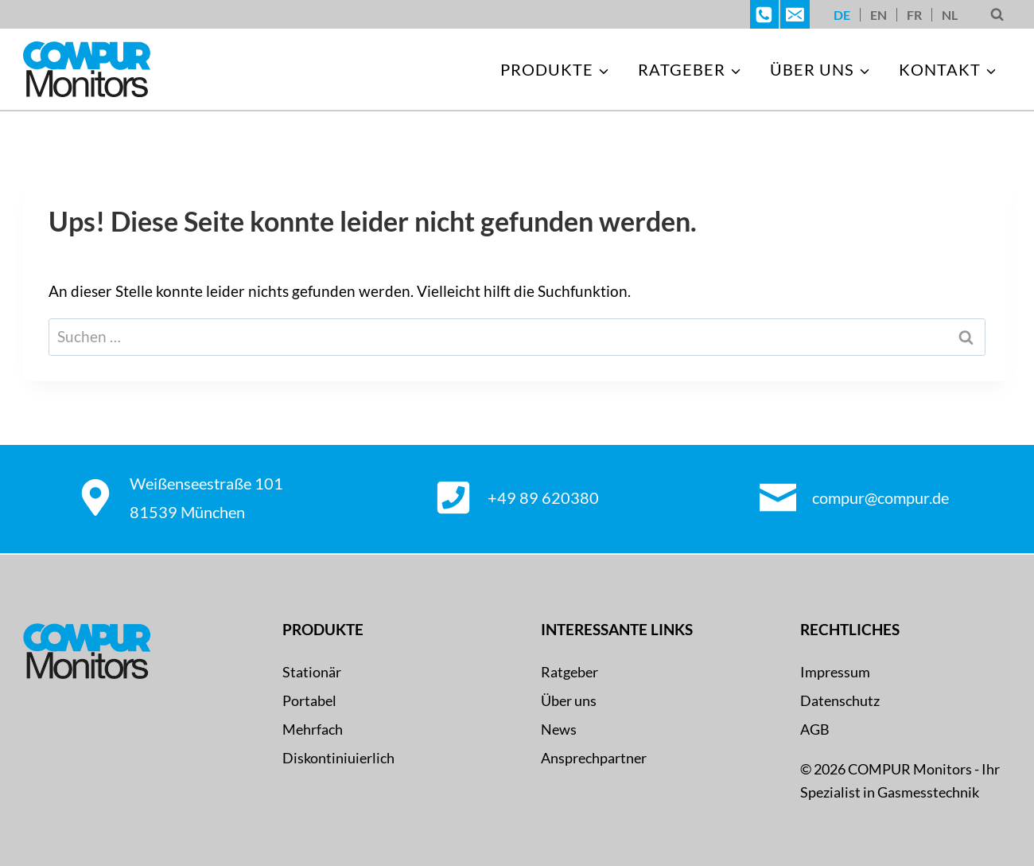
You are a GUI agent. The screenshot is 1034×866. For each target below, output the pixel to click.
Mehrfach (312, 729)
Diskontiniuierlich (338, 758)
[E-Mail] (794, 14)
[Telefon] (764, 14)
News (559, 729)
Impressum (835, 672)
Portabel (309, 700)
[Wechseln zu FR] (914, 14)
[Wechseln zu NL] (950, 14)
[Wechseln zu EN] (878, 14)
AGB (815, 729)
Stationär (311, 672)
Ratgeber (569, 672)
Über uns (569, 700)
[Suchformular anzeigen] (997, 15)
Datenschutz (840, 700)
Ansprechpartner (594, 758)
